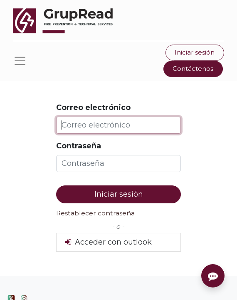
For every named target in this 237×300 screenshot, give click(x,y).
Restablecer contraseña (95, 213)
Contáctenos (193, 68)
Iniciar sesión (195, 52)
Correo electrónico (93, 107)
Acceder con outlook (107, 242)
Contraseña (78, 145)
